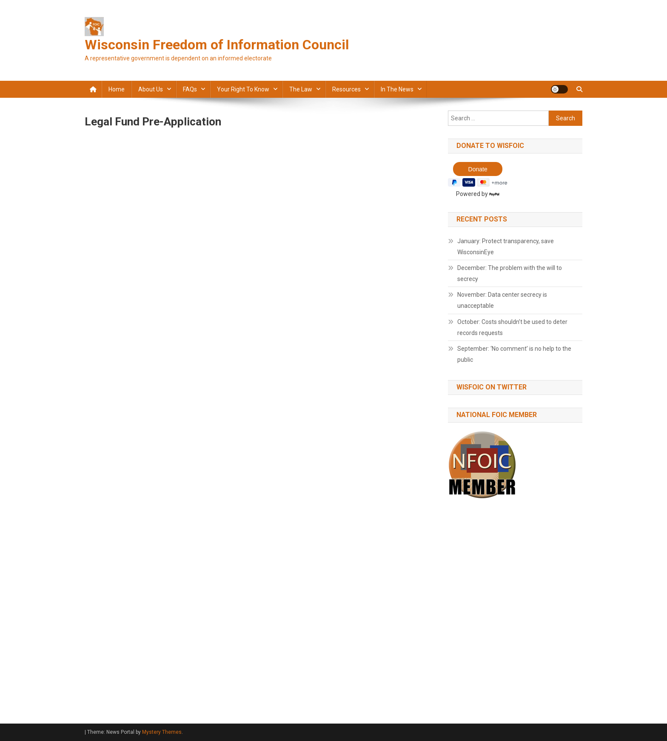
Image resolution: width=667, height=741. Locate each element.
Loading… (221, 411)
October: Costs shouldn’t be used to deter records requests (512, 327)
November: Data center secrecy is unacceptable (502, 300)
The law (300, 89)
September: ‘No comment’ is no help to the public (514, 354)
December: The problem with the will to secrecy (509, 273)
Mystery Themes (162, 732)
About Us (150, 89)
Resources (346, 89)
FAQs (190, 89)
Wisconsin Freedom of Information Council (217, 45)
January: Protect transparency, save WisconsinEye (505, 247)
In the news (397, 89)
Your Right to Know (243, 89)
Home (116, 89)
